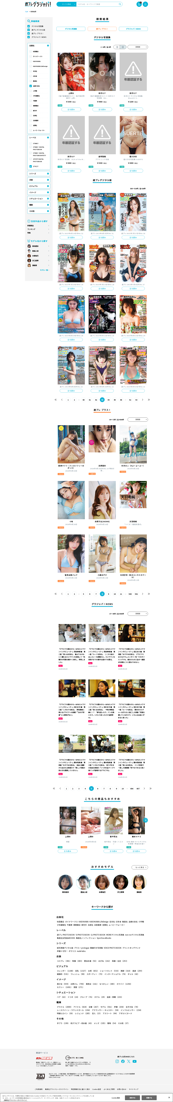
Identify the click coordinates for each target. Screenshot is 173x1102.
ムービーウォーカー (39, 130)
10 (115, 594)
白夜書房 (35, 120)
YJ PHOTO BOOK (82, 934)
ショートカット (109, 971)
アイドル (80, 1007)
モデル (106, 1007)
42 (96, 400)
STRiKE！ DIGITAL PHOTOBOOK (38, 148)
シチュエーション (36, 198)
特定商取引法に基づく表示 (80, 1089)
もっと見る (140, 867)
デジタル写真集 (37, 26)
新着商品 (30, 225)
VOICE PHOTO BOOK (111, 948)
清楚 (62, 987)
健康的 (63, 974)
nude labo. (81, 951)
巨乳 (81, 971)
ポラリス (72, 951)
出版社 (31, 45)
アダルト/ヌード (125, 1013)
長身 (136, 971)
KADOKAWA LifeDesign (40, 66)
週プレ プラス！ (38, 33)
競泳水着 (90, 961)
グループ (86, 997)
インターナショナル (115, 974)
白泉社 (35, 115)
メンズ (99, 1023)
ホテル (99, 997)
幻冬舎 (35, 76)
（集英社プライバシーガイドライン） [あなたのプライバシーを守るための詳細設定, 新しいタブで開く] (15, 1100)
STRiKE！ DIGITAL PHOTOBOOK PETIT (39, 154)
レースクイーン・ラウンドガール (74, 1010)
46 (121, 400)
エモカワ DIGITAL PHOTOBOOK (38, 160)
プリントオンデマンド (130, 948)
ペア (62, 997)
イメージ (32, 192)
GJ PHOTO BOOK (97, 934)
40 (84, 400)
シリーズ (32, 173)
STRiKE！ (36, 143)
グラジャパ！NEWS (39, 37)
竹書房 (35, 101)
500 (130, 594)
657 (137, 788)
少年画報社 (36, 96)
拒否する (132, 1098)
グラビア (35, 166)
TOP (26, 11)
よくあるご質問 (108, 1089)
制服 (77, 961)
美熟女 (92, 984)
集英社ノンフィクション (86, 938)
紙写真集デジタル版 (65, 948)
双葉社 (35, 125)
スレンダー (65, 971)
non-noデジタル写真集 (133, 934)
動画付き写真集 (96, 948)
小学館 (35, 91)
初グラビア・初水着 (81, 1023)
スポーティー (94, 974)
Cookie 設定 (96, 1089)
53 (136, 400)
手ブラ (63, 1023)
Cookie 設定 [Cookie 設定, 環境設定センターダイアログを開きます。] (116, 1098)
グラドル (64, 1007)
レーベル (32, 137)
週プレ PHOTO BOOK (65, 934)
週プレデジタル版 (38, 30)
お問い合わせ (121, 1089)
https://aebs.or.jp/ (54, 1077)
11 (121, 594)
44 (109, 400)
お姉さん (77, 984)
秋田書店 (35, 51)
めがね (104, 961)
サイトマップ (133, 1089)
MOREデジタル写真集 (114, 934)
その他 (31, 211)
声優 (118, 1007)
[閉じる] (169, 1097)
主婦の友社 (36, 86)
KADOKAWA (36, 61)
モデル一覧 (44, 270)
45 (115, 400)
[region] (86, 1097)
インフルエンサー (131, 1010)
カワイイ (123, 984)
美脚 (125, 971)
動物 (111, 1023)
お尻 (92, 971)
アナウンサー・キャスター (105, 1010)
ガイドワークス (37, 56)
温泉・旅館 (114, 997)
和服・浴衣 (119, 961)
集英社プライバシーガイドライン (57, 1089)
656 (131, 788)
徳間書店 (35, 106)
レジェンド (83, 1013)
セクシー (139, 984)
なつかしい (107, 984)
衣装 (31, 180)
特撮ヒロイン (65, 1013)
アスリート (109, 1013)
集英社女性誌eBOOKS (66, 938)
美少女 (63, 984)
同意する (149, 1098)
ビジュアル (33, 186)
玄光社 (35, 71)
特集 (29, 233)
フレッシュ (77, 974)
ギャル (133, 974)
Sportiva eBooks (103, 938)
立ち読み (71, 109)
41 (90, 400)
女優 (93, 1007)
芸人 (96, 1013)
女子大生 (131, 1007)
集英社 (35, 81)
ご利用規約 (39, 1089)
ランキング (31, 229)
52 (130, 400)
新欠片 (35, 111)
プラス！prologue (81, 948)
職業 (31, 205)
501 (136, 594)
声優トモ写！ (62, 951)
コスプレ (64, 961)
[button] (145, 820)
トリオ (73, 997)
